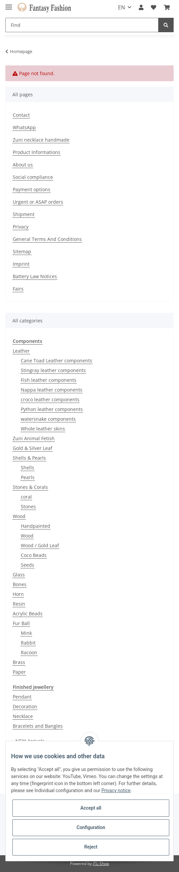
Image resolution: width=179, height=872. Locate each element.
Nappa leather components (51, 390)
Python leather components (52, 409)
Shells (27, 467)
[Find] (82, 25)
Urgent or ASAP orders (38, 202)
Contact (21, 115)
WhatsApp (24, 127)
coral (26, 497)
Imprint (21, 264)
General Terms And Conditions (47, 239)
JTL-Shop (101, 863)
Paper (19, 672)
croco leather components (50, 399)
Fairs (18, 289)
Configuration (90, 827)
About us (23, 164)
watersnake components (48, 419)
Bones (19, 584)
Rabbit (28, 642)
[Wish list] (153, 7)
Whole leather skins (43, 428)
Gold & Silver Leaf (32, 448)
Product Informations (36, 152)
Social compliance (33, 177)
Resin (19, 604)
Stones (28, 506)
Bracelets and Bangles (38, 726)
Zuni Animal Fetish (34, 438)
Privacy (20, 226)
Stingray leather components (53, 370)
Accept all (90, 808)
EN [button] (121, 7)
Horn (18, 594)
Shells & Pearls (29, 458)
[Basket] (167, 7)
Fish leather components (48, 380)
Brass (19, 662)
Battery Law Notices (35, 276)
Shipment (24, 214)
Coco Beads (34, 555)
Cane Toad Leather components (56, 360)
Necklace (23, 716)
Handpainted (35, 526)
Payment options (31, 189)
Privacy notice (115, 790)
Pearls (28, 477)
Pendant (22, 697)
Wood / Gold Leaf (40, 545)
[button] (141, 7)
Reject (91, 847)
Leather (21, 351)
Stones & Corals (30, 487)
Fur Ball (21, 623)
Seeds (27, 565)
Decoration (25, 706)
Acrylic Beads (28, 613)
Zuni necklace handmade (41, 140)
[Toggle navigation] (8, 4)
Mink (26, 633)
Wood (19, 516)
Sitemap (22, 251)
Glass (19, 574)
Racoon (29, 652)
